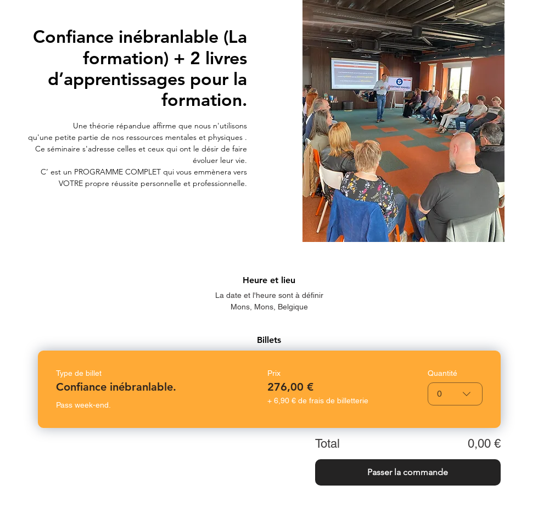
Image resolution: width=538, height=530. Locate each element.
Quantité (442, 373)
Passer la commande (407, 472)
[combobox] (455, 393)
